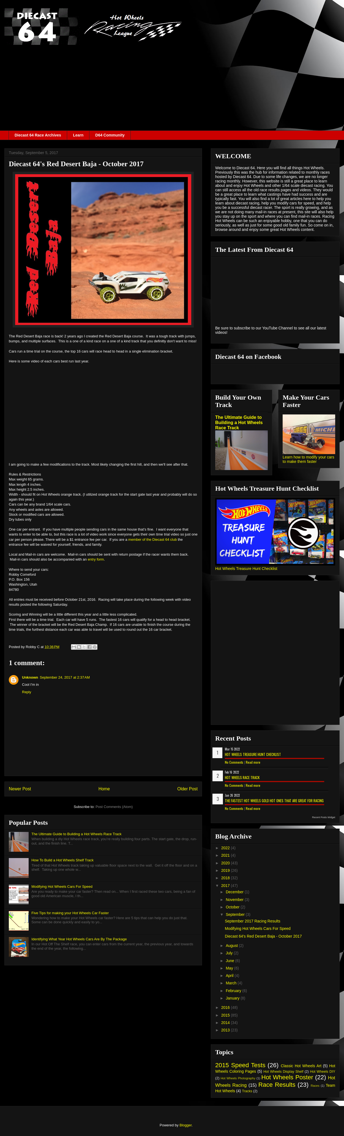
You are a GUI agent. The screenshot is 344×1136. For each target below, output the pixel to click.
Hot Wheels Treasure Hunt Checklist (246, 568)
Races (315, 1085)
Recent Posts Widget (323, 817)
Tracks (247, 1091)
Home (104, 789)
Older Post (187, 789)
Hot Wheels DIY (322, 1072)
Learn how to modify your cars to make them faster (308, 459)
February (234, 990)
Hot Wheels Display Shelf (283, 1072)
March (231, 983)
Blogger (185, 1125)
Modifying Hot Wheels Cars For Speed (61, 886)
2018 (226, 878)
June (230, 960)
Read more (253, 762)
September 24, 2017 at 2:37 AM (65, 677)
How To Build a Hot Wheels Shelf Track (62, 860)
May (230, 968)
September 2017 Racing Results (252, 921)
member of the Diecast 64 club (152, 539)
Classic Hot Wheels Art (301, 1066)
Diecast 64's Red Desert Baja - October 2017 (263, 936)
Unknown (30, 677)
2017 (226, 885)
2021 (226, 855)
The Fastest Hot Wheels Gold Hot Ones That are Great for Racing (274, 800)
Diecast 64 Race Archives (38, 135)
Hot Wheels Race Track (242, 777)
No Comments (234, 762)
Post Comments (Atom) (114, 807)
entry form (96, 559)
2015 (226, 1015)
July (230, 953)
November (235, 899)
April (230, 975)
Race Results (277, 1084)
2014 (226, 1022)
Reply (26, 692)
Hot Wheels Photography (238, 1078)
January (233, 998)
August (232, 945)
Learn (78, 135)
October (233, 907)
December (235, 892)
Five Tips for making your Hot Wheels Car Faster (70, 913)
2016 (226, 1007)
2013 (226, 1030)
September (235, 914)
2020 (226, 863)
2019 (226, 870)
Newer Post (20, 789)
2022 (226, 848)
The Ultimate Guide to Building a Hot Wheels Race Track (76, 834)
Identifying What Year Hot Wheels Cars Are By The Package (79, 939)
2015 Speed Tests (240, 1065)
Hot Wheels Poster (287, 1077)
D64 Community (110, 135)
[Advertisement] (172, 89)
